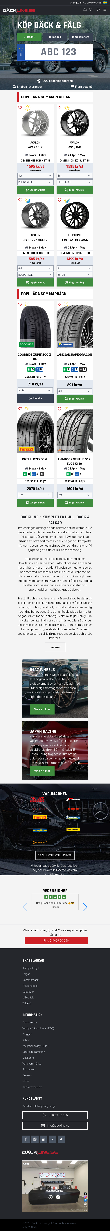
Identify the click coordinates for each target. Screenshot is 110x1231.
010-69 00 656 (94, 2)
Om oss (27, 1075)
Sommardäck (30, 979)
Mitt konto (28, 1057)
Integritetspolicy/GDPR (35, 1046)
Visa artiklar (42, 709)
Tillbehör (27, 1003)
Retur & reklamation (33, 1051)
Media (25, 1081)
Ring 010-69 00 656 (56, 940)
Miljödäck (28, 997)
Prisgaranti (28, 1069)
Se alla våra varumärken (55, 855)
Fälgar (26, 974)
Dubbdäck (28, 991)
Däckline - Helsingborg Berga (38, 1106)
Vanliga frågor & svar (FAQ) (38, 1028)
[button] (85, 907)
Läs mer (55, 647)
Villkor (26, 1040)
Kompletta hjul (30, 968)
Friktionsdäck (30, 985)
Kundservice (29, 1022)
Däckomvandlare (32, 1087)
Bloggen (27, 1034)
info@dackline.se (55, 1125)
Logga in (77, 2)
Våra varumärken (32, 1063)
